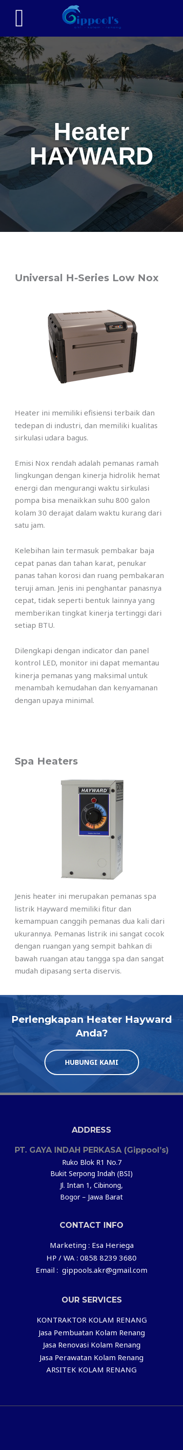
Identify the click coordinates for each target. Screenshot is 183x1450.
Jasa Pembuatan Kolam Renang (92, 1332)
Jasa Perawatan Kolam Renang (91, 1357)
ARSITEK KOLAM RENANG (91, 1369)
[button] (91, 1062)
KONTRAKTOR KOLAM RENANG (92, 1320)
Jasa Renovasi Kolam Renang (92, 1344)
